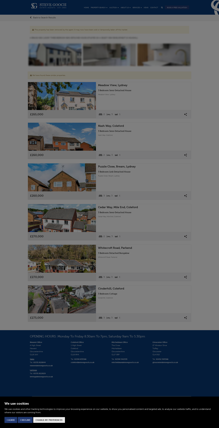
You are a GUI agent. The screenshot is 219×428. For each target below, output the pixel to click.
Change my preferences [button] (49, 420)
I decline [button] (25, 420)
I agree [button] (11, 420)
